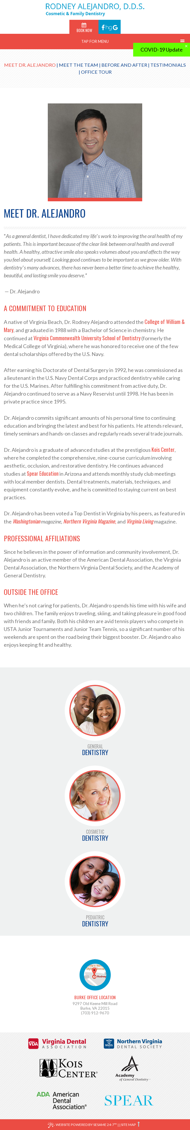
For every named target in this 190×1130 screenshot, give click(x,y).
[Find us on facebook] (103, 26)
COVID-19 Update (161, 49)
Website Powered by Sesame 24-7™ (82, 1125)
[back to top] (139, 1124)
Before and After (124, 65)
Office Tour (96, 72)
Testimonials (168, 65)
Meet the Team (78, 65)
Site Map (128, 1125)
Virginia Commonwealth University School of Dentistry (87, 338)
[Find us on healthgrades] (109, 26)
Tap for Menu (95, 41)
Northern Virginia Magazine (89, 521)
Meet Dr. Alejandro (30, 65)
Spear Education (43, 473)
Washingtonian (26, 521)
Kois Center (163, 449)
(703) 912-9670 (95, 1013)
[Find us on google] (115, 26)
